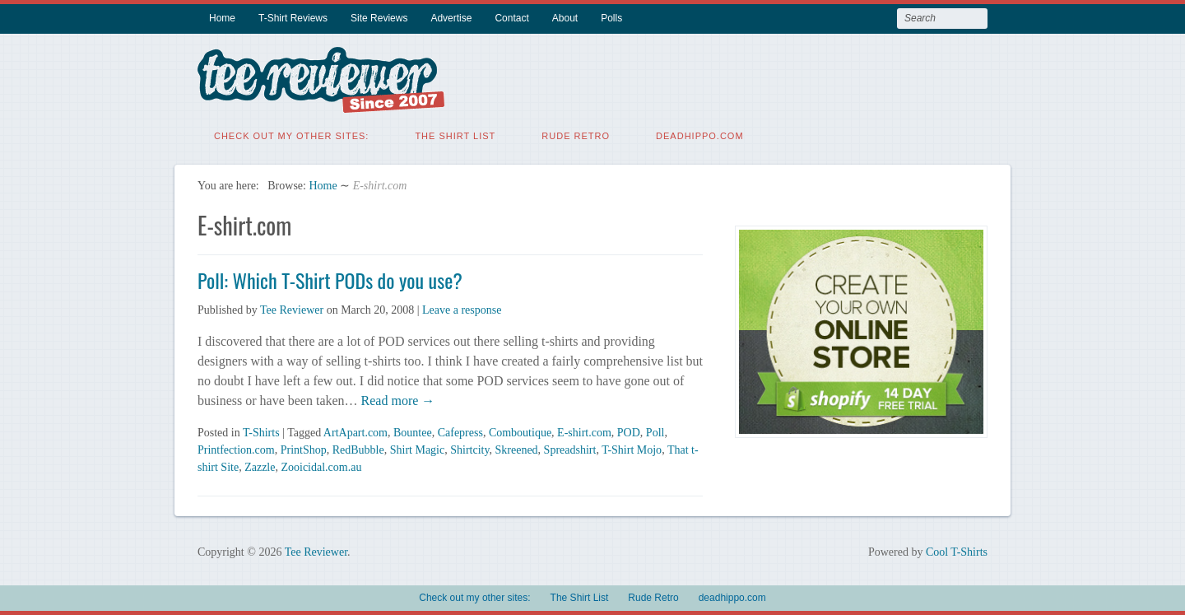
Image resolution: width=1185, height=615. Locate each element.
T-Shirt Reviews (293, 18)
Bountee (412, 432)
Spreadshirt (570, 450)
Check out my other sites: (291, 136)
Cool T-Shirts (957, 552)
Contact (511, 18)
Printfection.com (236, 450)
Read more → (396, 401)
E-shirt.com (584, 432)
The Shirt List (455, 136)
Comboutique (520, 432)
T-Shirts (261, 432)
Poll (655, 432)
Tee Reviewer (291, 310)
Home (222, 18)
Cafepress (460, 432)
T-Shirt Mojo (632, 450)
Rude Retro (575, 136)
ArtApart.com (355, 432)
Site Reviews (379, 18)
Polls (611, 18)
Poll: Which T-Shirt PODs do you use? (330, 280)
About (565, 18)
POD (628, 432)
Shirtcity (469, 450)
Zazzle (259, 467)
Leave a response (461, 310)
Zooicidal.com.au (321, 467)
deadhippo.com (700, 136)
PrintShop (304, 450)
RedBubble (358, 450)
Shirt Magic (417, 450)
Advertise (451, 18)
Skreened (516, 450)
